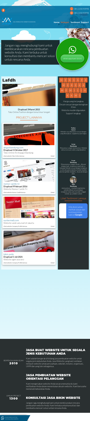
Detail (52, 156)
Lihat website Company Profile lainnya (15, 226)
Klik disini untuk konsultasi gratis (11, 418)
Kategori (65, 22)
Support (85, 22)
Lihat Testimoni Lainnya (73, 198)
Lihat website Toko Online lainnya (14, 156)
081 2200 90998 (81, 9)
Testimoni (75, 22)
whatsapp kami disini (72, 58)
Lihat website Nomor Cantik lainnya (14, 192)
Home (57, 22)
